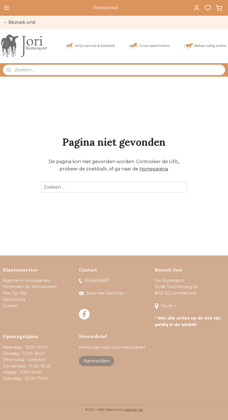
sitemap (130, 410)
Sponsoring (14, 299)
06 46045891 (94, 280)
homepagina (154, 169)
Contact (11, 305)
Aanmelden (96, 361)
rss (141, 410)
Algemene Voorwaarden (27, 280)
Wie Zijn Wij (14, 293)
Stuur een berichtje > (103, 293)
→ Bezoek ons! (19, 22)
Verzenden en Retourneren (30, 286)
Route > (166, 305)
